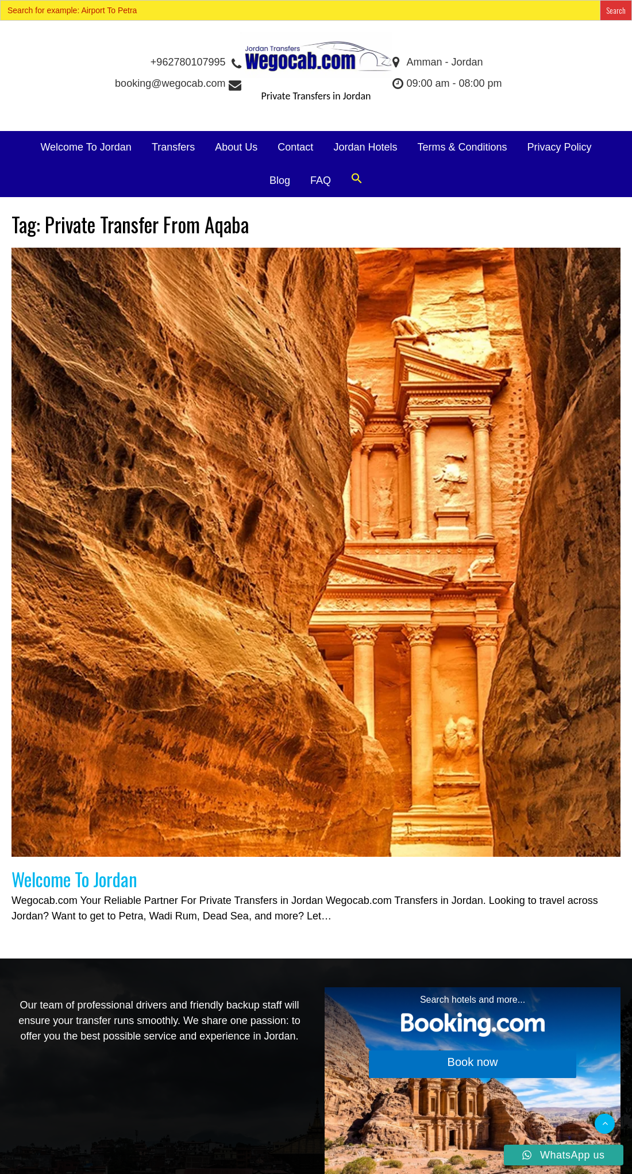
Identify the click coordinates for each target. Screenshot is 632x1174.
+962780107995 (195, 62)
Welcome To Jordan (85, 147)
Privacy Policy (559, 147)
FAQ (320, 180)
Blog (279, 180)
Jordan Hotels (365, 147)
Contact (295, 147)
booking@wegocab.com (177, 83)
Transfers (173, 147)
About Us (236, 147)
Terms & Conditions (462, 147)
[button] (356, 179)
